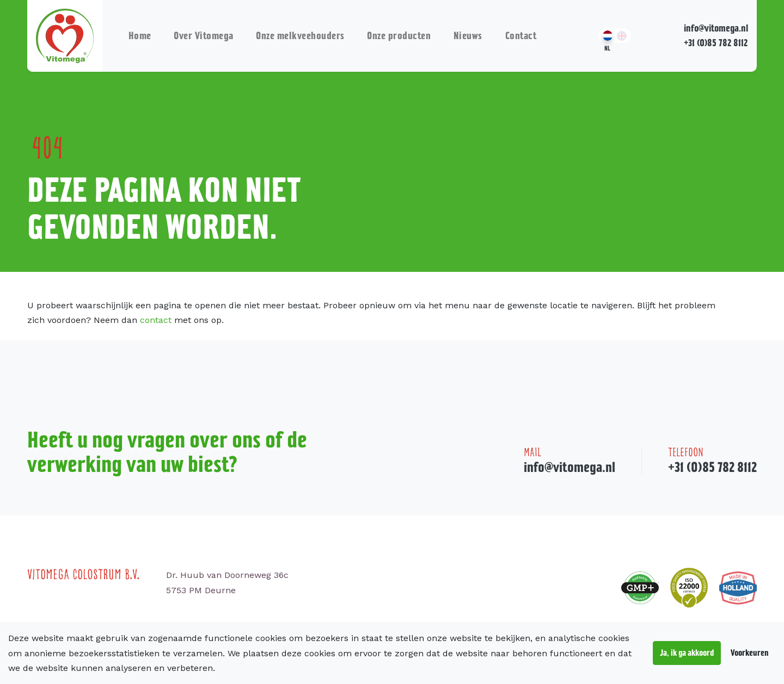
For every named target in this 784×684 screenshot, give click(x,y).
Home (139, 35)
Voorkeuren (750, 652)
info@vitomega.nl (716, 28)
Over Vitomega (204, 35)
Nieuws (468, 35)
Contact (521, 35)
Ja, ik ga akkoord (687, 652)
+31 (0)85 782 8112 (716, 42)
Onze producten (399, 35)
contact (155, 320)
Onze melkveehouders (300, 35)
